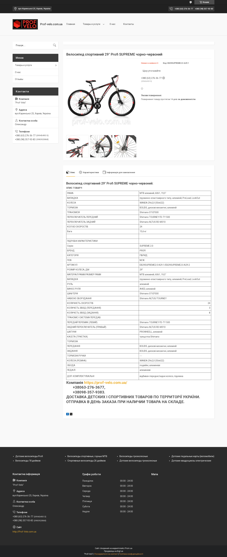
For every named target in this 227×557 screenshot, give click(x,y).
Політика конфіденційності (131, 554)
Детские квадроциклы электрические (191, 460)
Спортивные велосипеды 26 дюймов (86, 460)
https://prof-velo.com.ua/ (105, 382)
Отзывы (19, 79)
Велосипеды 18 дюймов (28, 460)
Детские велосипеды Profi (29, 456)
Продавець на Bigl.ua (113, 551)
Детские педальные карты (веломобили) (193, 456)
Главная (70, 24)
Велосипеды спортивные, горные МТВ (87, 456)
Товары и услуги (91, 24)
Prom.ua (128, 548)
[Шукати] (54, 45)
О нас (112, 24)
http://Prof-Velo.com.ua (24, 531)
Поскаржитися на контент (106, 554)
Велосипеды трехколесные (133, 456)
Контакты (128, 24)
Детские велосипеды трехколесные (138, 460)
